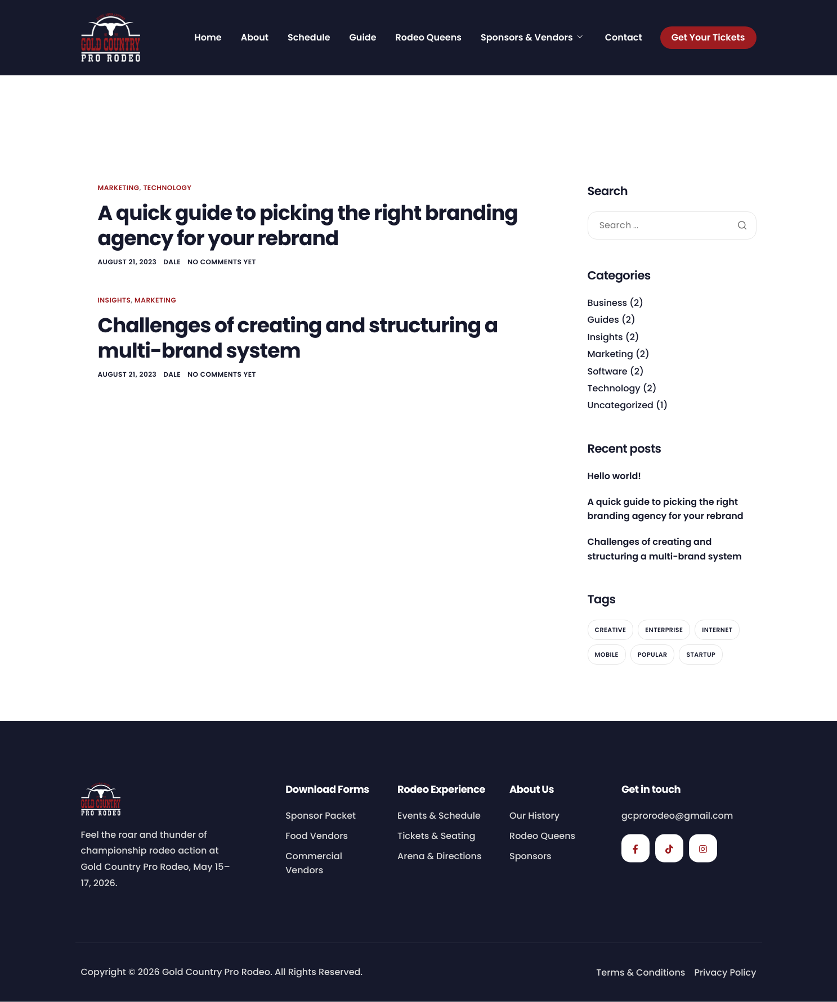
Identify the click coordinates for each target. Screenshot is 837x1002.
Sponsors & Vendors (532, 37)
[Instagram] (703, 848)
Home (207, 37)
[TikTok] (669, 848)
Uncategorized (621, 405)
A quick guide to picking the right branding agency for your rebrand (308, 225)
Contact (623, 37)
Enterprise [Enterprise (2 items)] (664, 629)
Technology (167, 188)
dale (172, 262)
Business (608, 302)
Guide (363, 37)
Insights (114, 300)
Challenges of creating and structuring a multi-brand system (298, 338)
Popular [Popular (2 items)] (653, 654)
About (254, 37)
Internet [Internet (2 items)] (717, 629)
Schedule (309, 37)
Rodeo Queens (429, 37)
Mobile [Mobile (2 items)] (607, 654)
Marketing (119, 188)
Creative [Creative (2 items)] (610, 629)
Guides (603, 319)
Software (608, 371)
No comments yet (221, 262)
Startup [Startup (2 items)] (700, 654)
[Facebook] (635, 848)
